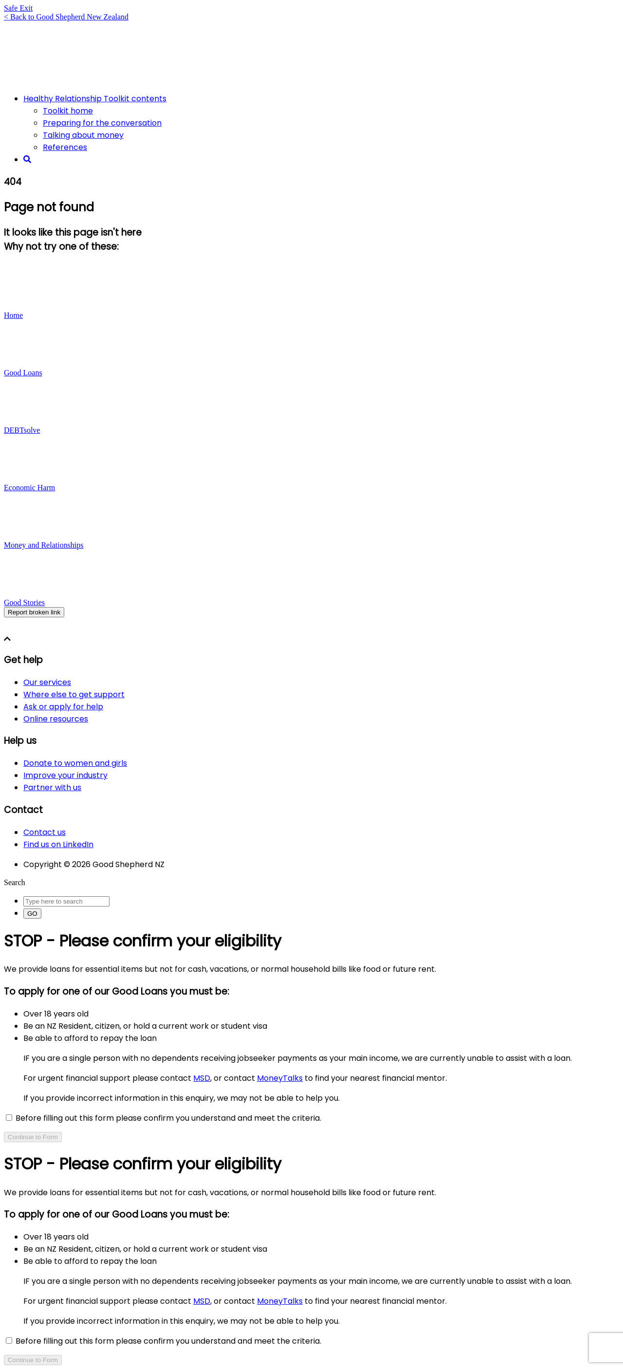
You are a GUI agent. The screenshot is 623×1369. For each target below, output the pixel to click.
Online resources (55, 718)
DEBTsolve (22, 430)
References (65, 147)
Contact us (44, 832)
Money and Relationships (44, 545)
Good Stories (24, 602)
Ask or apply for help (63, 706)
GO (32, 913)
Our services (47, 682)
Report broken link (34, 612)
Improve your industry (65, 775)
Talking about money (83, 135)
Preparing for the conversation (102, 123)
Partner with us (52, 787)
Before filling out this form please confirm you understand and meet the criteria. (163, 1118)
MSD (201, 1078)
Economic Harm (29, 487)
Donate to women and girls (75, 763)
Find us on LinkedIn (58, 844)
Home (13, 315)
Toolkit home (68, 110)
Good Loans (23, 373)
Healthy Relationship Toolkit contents (94, 98)
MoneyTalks (280, 1078)
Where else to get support (74, 694)
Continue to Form (33, 1137)
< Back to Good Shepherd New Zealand (66, 17)
